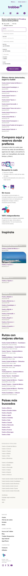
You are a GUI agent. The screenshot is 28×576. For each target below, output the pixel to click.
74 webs (22, 19)
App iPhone (5, 541)
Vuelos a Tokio (6, 456)
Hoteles (4, 522)
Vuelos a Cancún (6, 448)
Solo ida (14, 23)
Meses (3, 500)
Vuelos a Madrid (6, 453)
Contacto (4, 547)
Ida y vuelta (6, 23)
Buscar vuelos (14, 69)
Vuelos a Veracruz (7, 474)
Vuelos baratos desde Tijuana (10, 488)
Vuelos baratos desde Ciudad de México (13, 479)
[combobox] (14, 30)
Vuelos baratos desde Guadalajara (11, 481)
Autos (3, 524)
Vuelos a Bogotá (6, 472)
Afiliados (4, 550)
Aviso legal (4, 562)
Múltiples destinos (8, 25)
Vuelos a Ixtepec (6, 470)
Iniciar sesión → (22, 1)
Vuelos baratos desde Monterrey (10, 483)
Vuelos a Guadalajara (7, 462)
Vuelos (13, 343)
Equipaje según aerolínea (8, 497)
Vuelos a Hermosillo (7, 467)
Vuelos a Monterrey (7, 458)
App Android (5, 538)
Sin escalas (6, 54)
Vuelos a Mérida (6, 465)
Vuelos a (10, 248)
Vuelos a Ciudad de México (9, 446)
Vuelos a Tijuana (6, 451)
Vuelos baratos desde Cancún (10, 486)
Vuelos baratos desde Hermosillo (10, 491)
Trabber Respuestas (8, 536)
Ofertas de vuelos (7, 520)
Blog (3, 534)
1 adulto (5, 58)
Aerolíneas (5, 495)
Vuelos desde (12, 83)
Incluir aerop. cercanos (9, 33)
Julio (3, 502)
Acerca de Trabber (7, 531)
